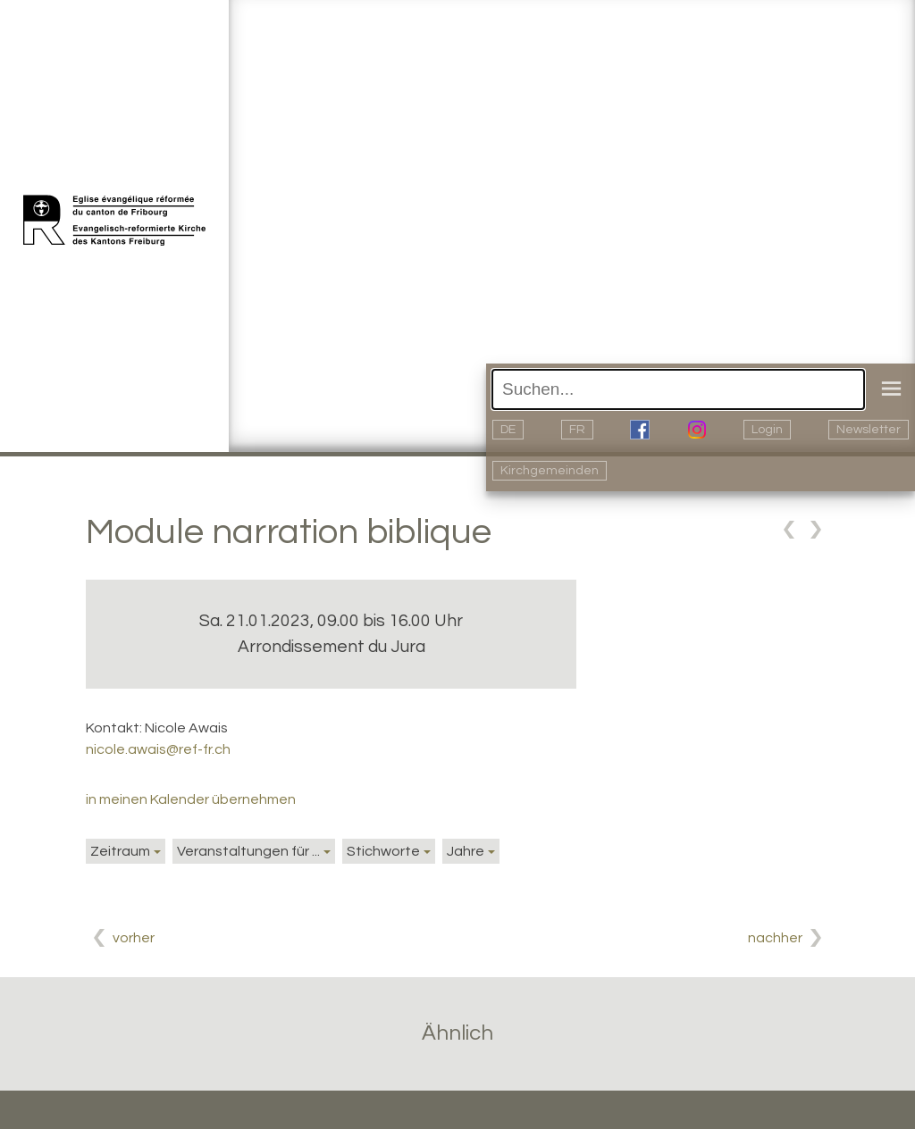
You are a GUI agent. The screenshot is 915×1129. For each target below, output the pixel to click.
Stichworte (383, 851)
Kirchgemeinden (549, 470)
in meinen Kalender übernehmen (191, 799)
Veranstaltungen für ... (248, 851)
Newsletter (868, 429)
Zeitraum (120, 851)
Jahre (465, 851)
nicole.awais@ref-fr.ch (158, 749)
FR (577, 429)
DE (508, 429)
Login (767, 429)
